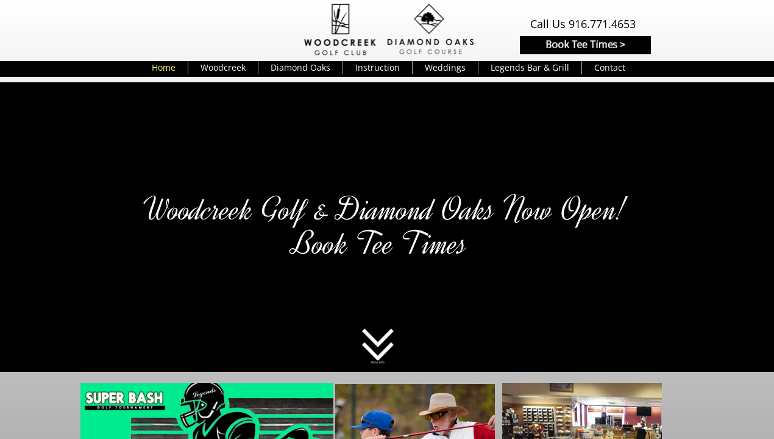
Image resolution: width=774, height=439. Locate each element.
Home (164, 67)
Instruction (377, 67)
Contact (609, 67)
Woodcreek (223, 67)
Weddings (445, 67)
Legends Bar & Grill (530, 67)
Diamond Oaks (300, 67)
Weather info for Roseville (250, 28)
